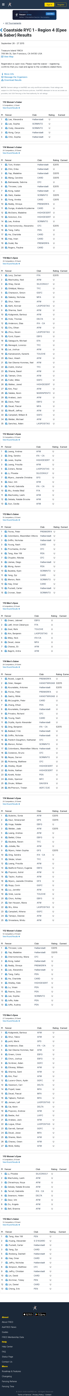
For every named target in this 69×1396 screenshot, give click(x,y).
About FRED (7, 1322)
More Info (7, 74)
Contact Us (7, 1361)
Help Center (7, 1346)
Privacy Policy (38, 1395)
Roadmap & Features (11, 1371)
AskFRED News (9, 1327)
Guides (5, 1332)
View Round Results (11, 108)
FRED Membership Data (13, 1337)
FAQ (4, 1351)
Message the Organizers (14, 77)
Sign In (49, 5)
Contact (48, 1395)
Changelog (7, 1376)
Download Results (11, 80)
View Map (7, 56)
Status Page (7, 1356)
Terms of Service (24, 1395)
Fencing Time (8, 1386)
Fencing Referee (9, 1381)
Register (60, 5)
